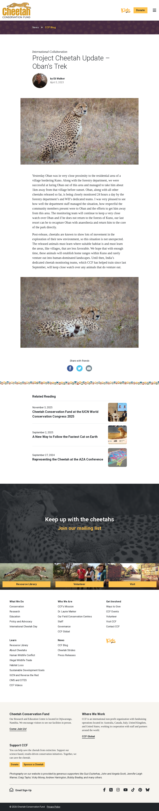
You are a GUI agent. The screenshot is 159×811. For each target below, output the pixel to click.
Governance (64, 626)
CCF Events (112, 611)
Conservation (17, 606)
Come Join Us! (18, 728)
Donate (140, 10)
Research (15, 611)
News (35, 27)
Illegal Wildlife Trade (21, 660)
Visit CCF (111, 621)
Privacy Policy (53, 807)
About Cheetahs (18, 650)
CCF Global (64, 631)
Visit (132, 584)
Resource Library (26, 584)
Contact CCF (113, 626)
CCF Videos (16, 685)
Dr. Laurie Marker (67, 611)
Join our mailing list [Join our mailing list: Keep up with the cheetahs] (79, 528)
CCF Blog (50, 27)
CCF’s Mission (66, 606)
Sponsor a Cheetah (33, 764)
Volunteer (79, 584)
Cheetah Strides (66, 650)
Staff (60, 621)
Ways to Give (113, 606)
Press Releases (67, 655)
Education (15, 616)
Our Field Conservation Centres (75, 616)
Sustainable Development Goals (27, 670)
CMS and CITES (18, 680)
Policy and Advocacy (21, 621)
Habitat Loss (17, 665)
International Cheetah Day (23, 626)
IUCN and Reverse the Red (24, 675)
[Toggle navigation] (154, 10)
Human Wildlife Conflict (22, 655)
